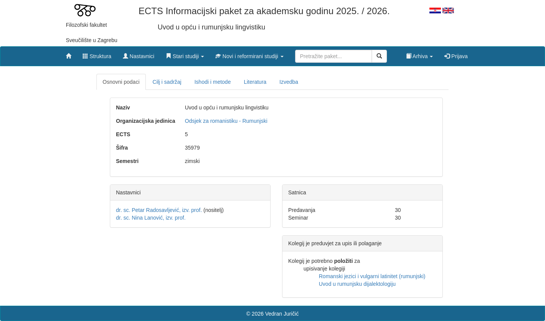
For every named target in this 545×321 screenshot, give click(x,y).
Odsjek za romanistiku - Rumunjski (226, 121)
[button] (185, 54)
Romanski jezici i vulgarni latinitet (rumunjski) (372, 276)
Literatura (255, 82)
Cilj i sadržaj (167, 82)
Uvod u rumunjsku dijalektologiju (357, 284)
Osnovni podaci (121, 82)
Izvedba (288, 82)
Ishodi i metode (212, 82)
